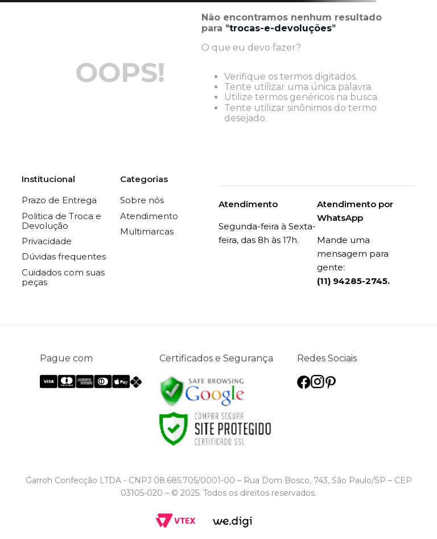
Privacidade (47, 241)
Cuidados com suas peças (63, 277)
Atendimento (149, 216)
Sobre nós (142, 200)
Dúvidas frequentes (64, 256)
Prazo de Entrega (59, 200)
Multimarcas (147, 231)
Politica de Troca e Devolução (61, 221)
